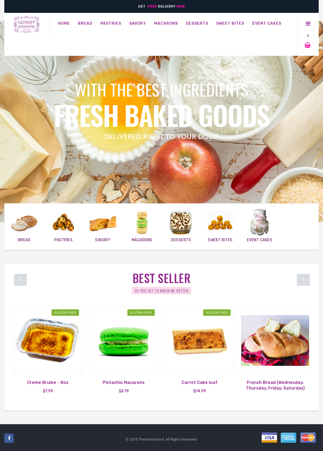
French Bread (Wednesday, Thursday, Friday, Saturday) (275, 385)
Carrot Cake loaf (199, 382)
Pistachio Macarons (124, 382)
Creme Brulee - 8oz (48, 382)
